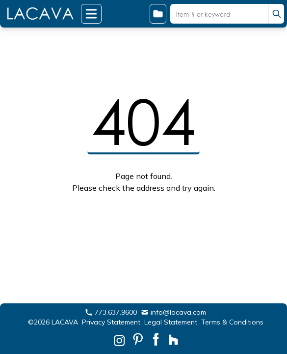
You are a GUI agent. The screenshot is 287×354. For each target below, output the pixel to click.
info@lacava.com (173, 312)
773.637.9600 (111, 312)
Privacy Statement (111, 322)
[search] (276, 14)
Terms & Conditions (232, 322)
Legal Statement (170, 322)
